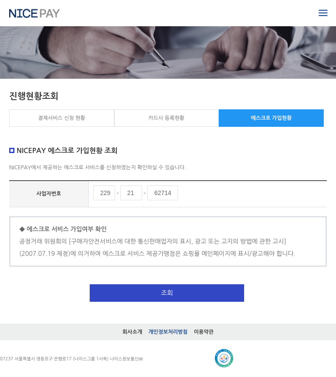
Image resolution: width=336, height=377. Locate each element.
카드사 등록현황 (166, 118)
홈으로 (34, 13)
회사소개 (132, 332)
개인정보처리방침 (168, 332)
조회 (167, 293)
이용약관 (204, 332)
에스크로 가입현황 (271, 118)
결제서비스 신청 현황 (61, 118)
